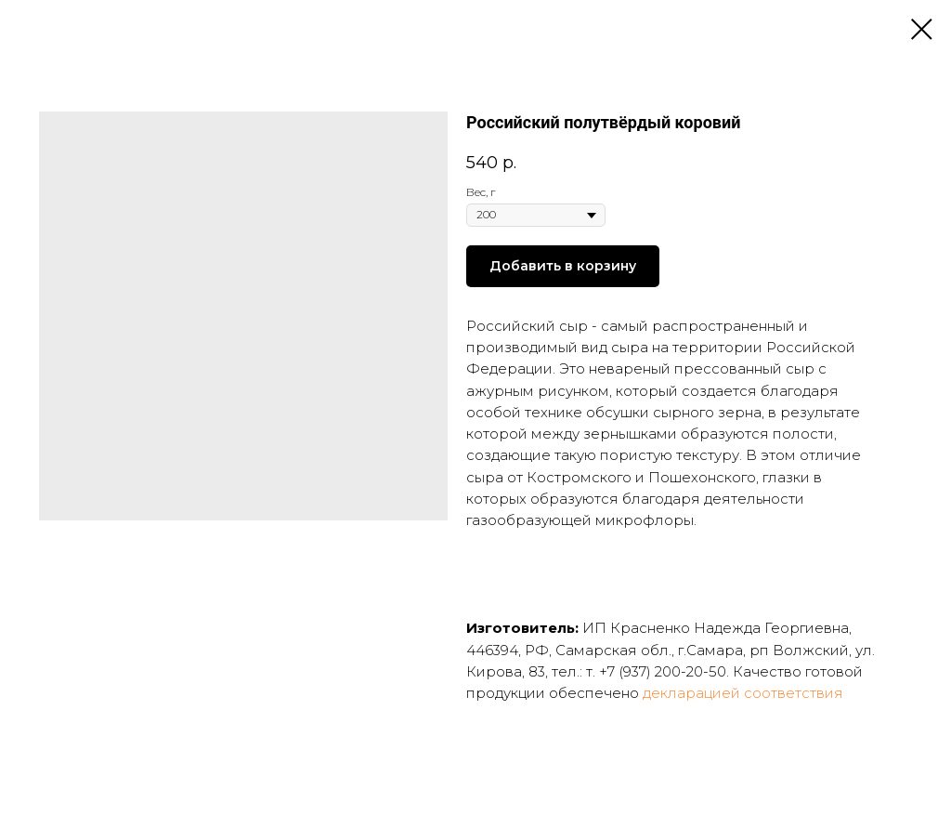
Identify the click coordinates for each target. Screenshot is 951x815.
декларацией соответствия (743, 693)
